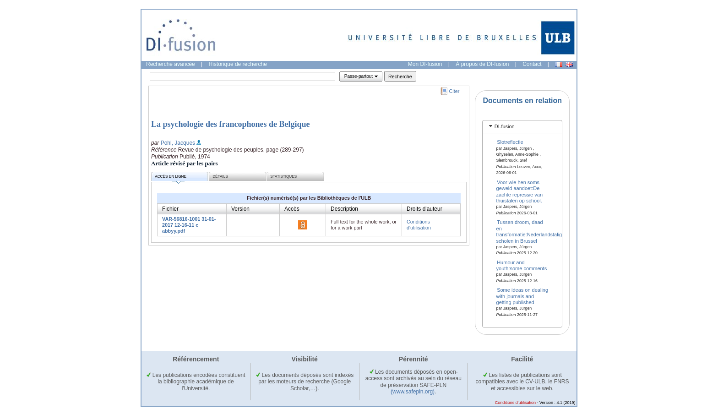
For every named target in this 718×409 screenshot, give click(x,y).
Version (240, 209)
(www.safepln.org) (413, 391)
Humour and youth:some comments (521, 265)
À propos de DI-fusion (482, 64)
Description (344, 209)
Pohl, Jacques (178, 143)
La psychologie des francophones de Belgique (230, 124)
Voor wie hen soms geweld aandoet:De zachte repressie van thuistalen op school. (519, 191)
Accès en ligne (170, 178)
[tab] (522, 126)
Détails (220, 177)
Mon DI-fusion (425, 64)
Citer (454, 91)
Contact (531, 64)
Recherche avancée (170, 64)
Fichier (170, 209)
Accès (291, 209)
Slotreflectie (510, 142)
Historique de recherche (238, 64)
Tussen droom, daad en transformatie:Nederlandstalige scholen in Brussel (530, 231)
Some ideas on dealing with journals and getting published (522, 296)
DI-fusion (505, 126)
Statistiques (283, 177)
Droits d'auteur (424, 209)
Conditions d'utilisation (419, 224)
